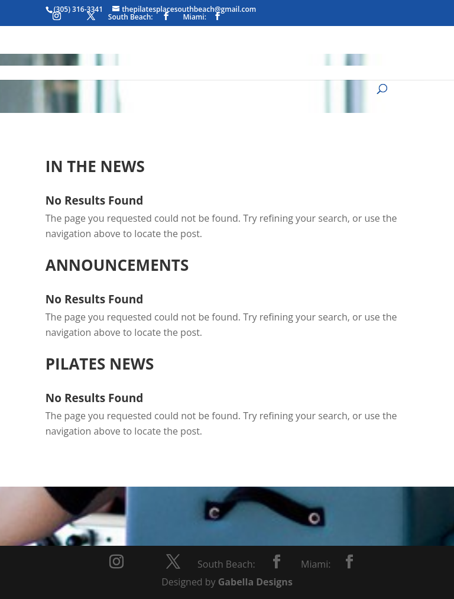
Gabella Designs (255, 581)
